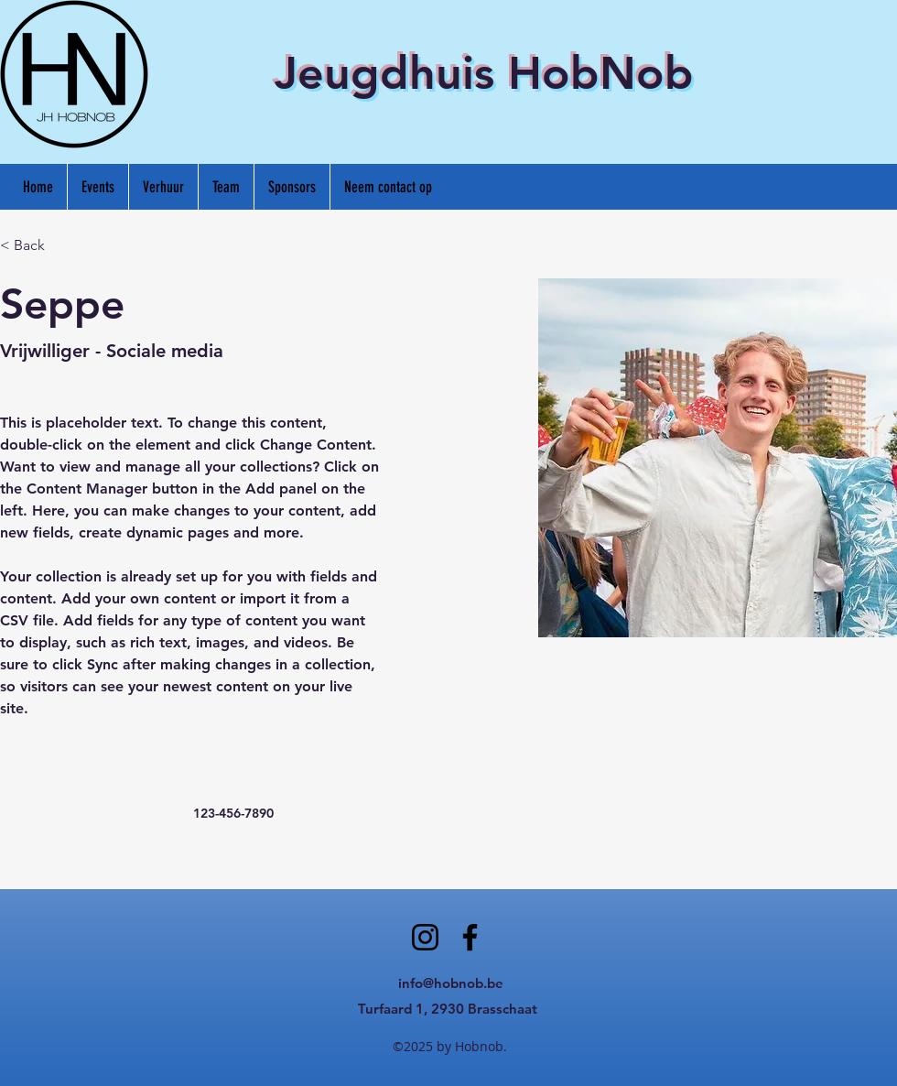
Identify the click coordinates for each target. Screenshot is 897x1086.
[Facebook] (470, 937)
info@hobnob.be (450, 983)
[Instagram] (425, 937)
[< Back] (36, 246)
